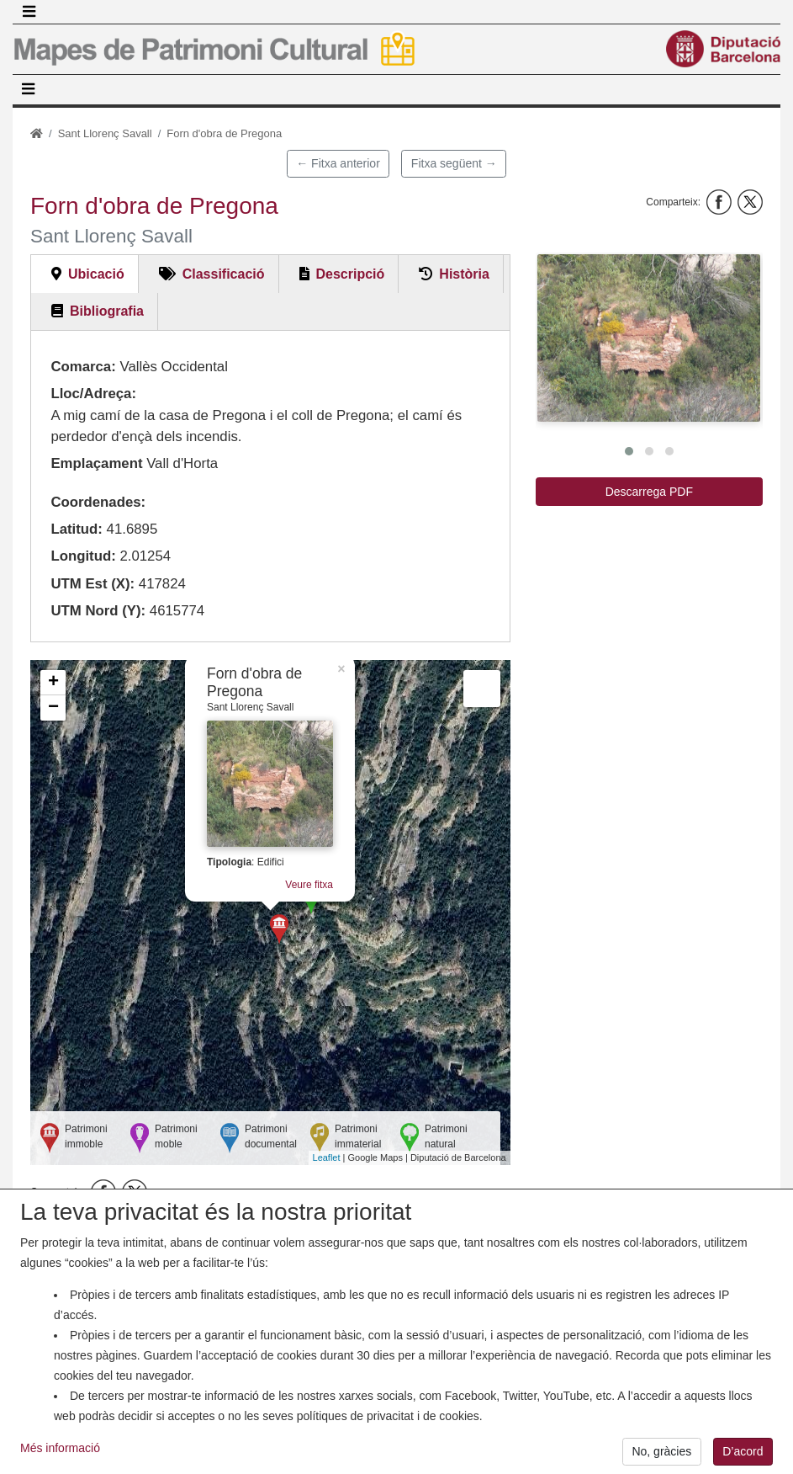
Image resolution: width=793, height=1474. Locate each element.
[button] (648, 338)
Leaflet (327, 1157)
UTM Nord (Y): (97, 611)
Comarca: (82, 367)
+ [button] (53, 682)
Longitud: (82, 556)
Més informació (60, 1461)
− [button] (53, 708)
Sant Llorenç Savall (105, 133)
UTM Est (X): (92, 584)
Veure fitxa (309, 885)
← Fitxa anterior (338, 163)
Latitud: (76, 529)
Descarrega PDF (649, 491)
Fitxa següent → (454, 163)
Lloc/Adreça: (93, 394)
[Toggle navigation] (29, 12)
